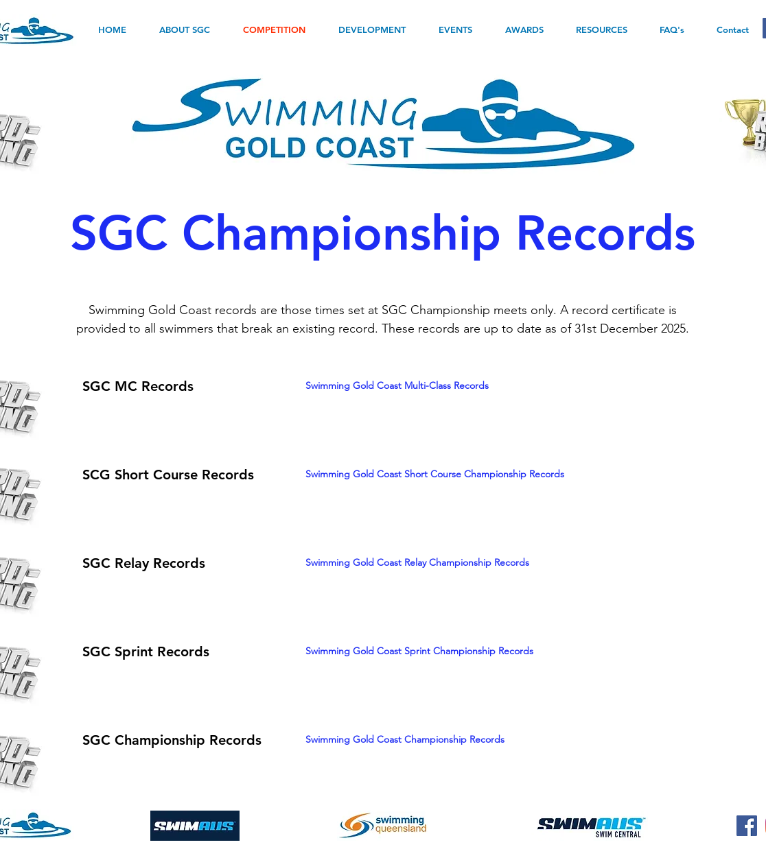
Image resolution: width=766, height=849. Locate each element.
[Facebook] (746, 825)
